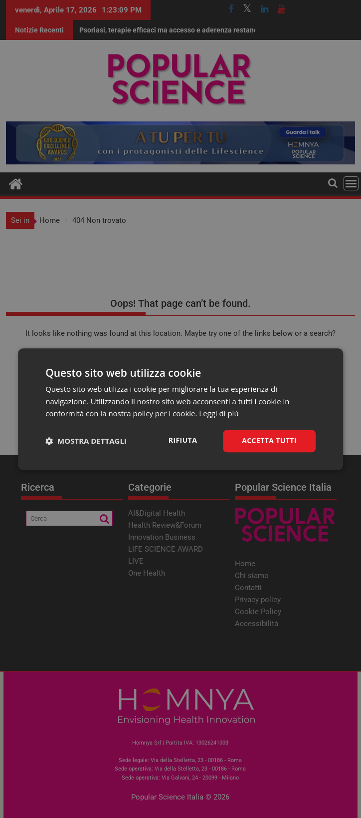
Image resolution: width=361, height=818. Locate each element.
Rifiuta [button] (183, 440)
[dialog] (180, 409)
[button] (86, 441)
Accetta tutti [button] (269, 440)
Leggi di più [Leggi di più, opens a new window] (218, 414)
